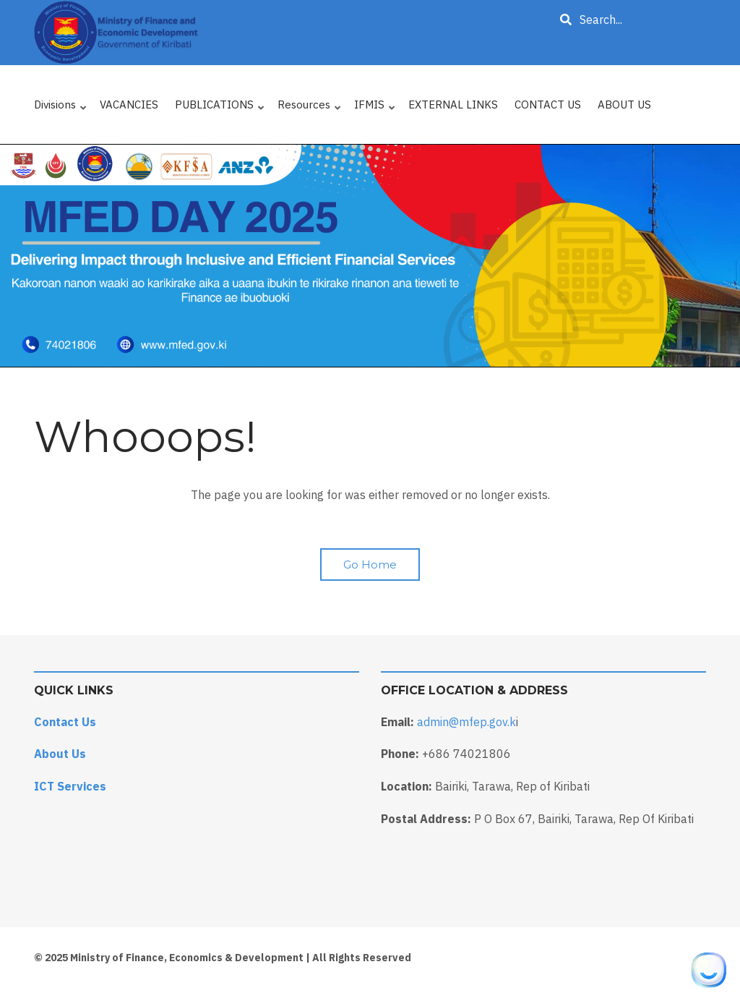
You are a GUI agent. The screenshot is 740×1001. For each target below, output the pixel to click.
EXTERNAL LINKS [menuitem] (453, 104)
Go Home (370, 564)
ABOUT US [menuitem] (624, 104)
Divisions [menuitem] (61, 108)
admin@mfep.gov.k (466, 722)
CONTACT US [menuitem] (548, 104)
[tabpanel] (370, 255)
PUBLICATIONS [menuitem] (220, 108)
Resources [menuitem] (310, 108)
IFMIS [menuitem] (375, 108)
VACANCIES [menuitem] (129, 104)
